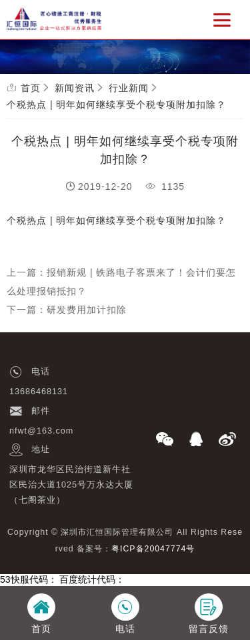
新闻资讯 (75, 88)
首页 (31, 88)
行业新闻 (129, 88)
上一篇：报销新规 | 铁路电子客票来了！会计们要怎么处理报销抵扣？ (121, 281)
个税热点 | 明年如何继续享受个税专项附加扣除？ (116, 104)
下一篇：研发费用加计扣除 (67, 309)
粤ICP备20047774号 (153, 548)
